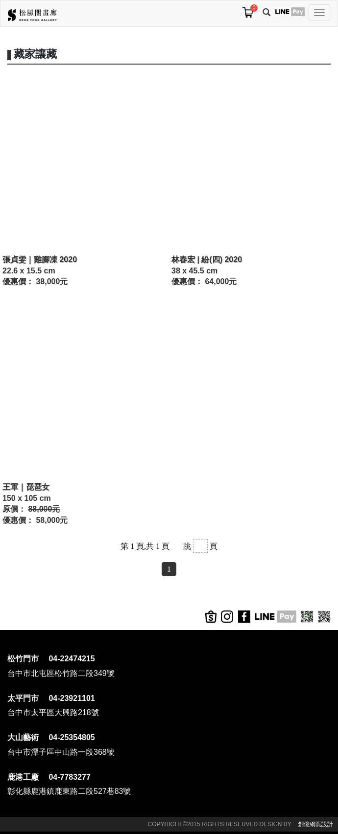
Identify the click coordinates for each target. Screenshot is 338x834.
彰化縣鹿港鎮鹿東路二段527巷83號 (69, 791)
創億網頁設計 (315, 824)
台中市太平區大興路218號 (53, 712)
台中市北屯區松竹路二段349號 (61, 673)
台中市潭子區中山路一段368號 (61, 752)
